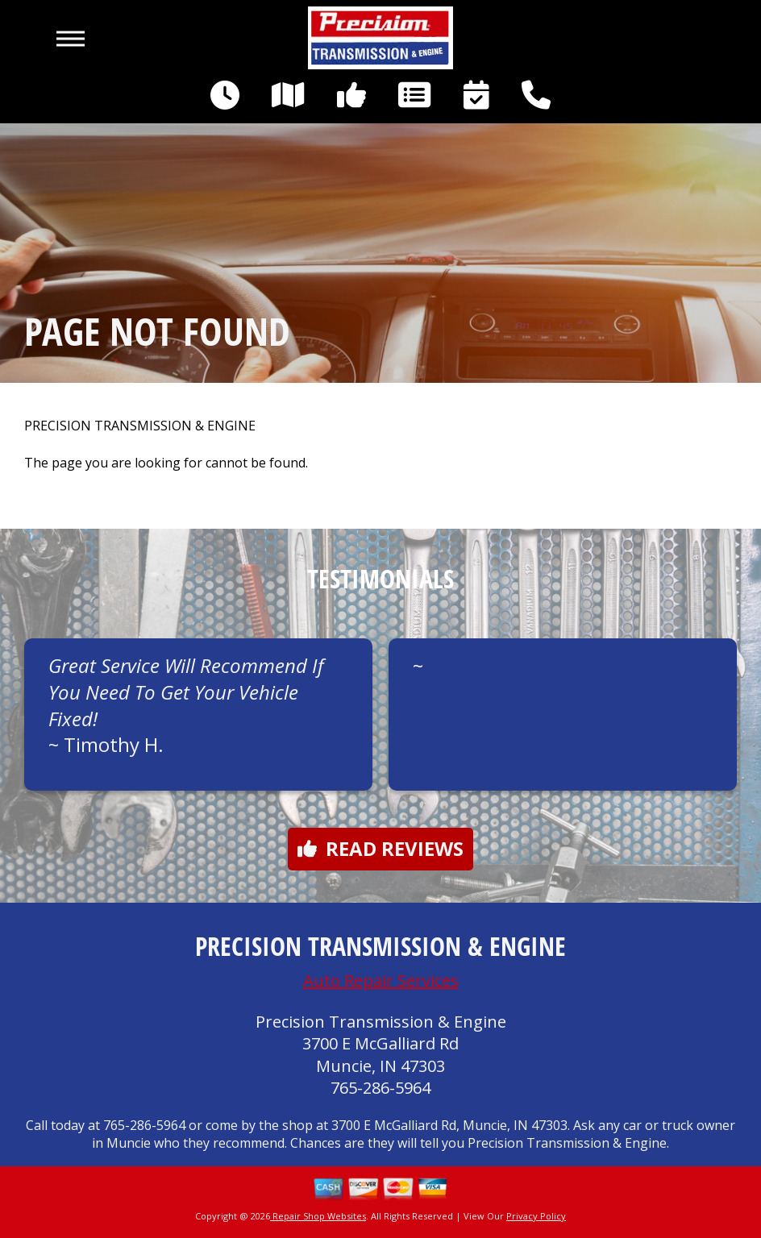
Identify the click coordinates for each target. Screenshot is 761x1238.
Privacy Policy (536, 1216)
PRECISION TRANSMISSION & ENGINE (140, 426)
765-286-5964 (380, 1088)
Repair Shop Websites (318, 1216)
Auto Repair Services (381, 980)
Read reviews (380, 848)
